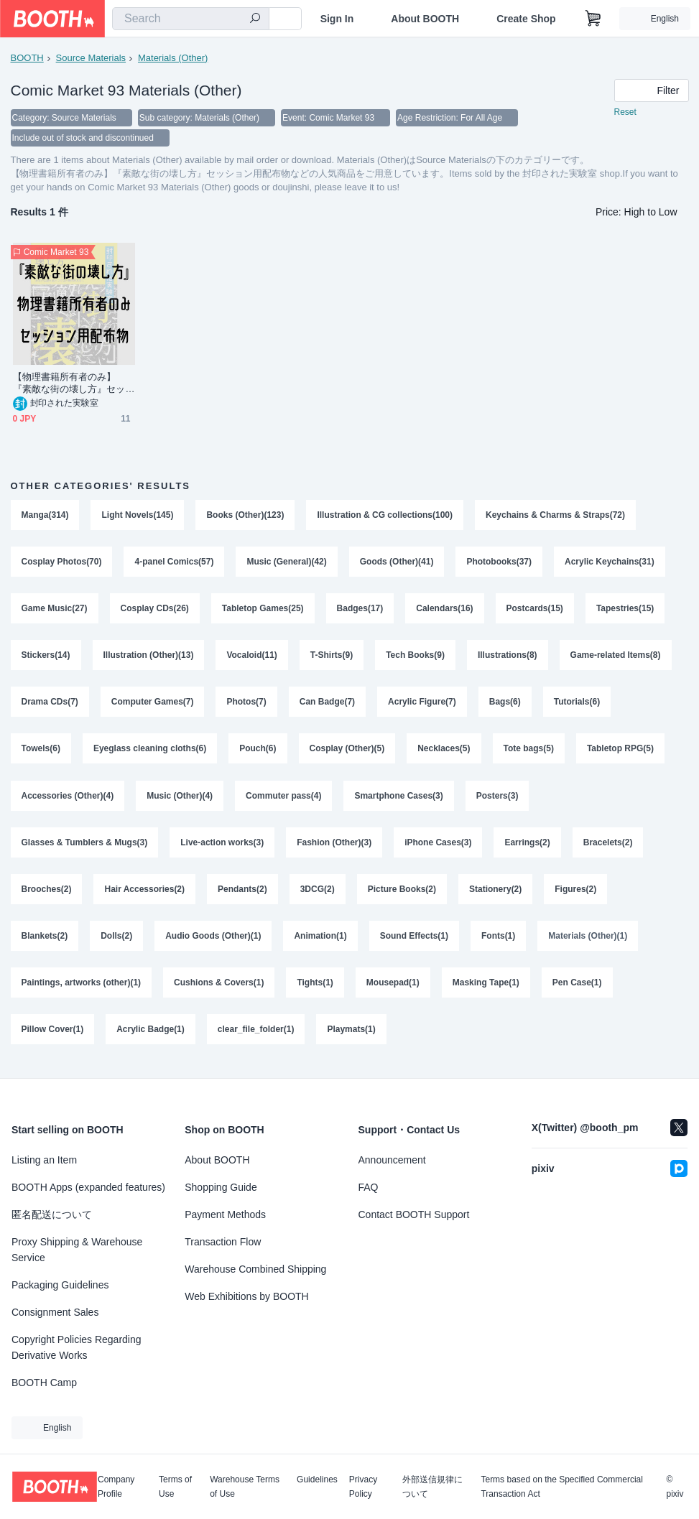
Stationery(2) (495, 894)
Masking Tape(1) (486, 989)
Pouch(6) (257, 752)
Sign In (337, 19)
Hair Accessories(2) (145, 894)
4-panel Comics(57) (174, 562)
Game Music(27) (55, 610)
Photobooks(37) (499, 562)
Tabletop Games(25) (263, 610)
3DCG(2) (317, 894)
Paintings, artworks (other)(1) (82, 989)
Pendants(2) (242, 894)
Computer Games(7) (152, 705)
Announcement (392, 1160)
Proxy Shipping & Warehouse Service (76, 1249)
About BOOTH (425, 19)
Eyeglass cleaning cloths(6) (149, 752)
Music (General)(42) (287, 562)
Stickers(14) (46, 657)
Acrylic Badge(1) (150, 1036)
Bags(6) (505, 705)
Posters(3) (497, 799)
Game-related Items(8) (615, 657)
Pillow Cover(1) (53, 1036)
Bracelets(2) (608, 847)
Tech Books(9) (415, 657)
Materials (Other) (173, 57)
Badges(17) (360, 610)
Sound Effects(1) (414, 942)
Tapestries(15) (625, 610)
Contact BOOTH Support (414, 1214)
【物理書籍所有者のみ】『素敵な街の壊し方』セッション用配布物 (69, 383)
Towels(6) (41, 752)
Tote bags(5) (529, 752)
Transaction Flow (223, 1242)
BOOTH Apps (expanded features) (88, 1187)
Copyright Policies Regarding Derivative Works (76, 1347)
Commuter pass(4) (283, 799)
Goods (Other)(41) (397, 562)
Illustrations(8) (507, 657)
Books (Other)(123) (245, 515)
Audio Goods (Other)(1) (213, 942)
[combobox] (190, 18)
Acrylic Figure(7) (422, 705)
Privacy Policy (363, 1486)
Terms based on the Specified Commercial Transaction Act (561, 1486)
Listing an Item (44, 1160)
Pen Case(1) (577, 989)
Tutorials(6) (577, 705)
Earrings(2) (527, 847)
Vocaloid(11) (252, 657)
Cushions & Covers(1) (219, 989)
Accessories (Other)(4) (68, 799)
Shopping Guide (220, 1187)
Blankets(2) (45, 942)
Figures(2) (576, 894)
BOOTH (27, 57)
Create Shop (525, 19)
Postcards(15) (534, 610)
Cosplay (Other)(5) (347, 752)
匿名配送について (51, 1214)
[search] (255, 19)
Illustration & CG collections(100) (385, 515)
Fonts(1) (498, 942)
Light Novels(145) (138, 515)
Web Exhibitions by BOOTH (246, 1296)
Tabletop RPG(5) (620, 752)
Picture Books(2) (402, 894)
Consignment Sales (54, 1312)
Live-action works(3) (222, 847)
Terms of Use (175, 1486)
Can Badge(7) (327, 705)
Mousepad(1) (393, 989)
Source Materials (91, 57)
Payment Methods (225, 1214)
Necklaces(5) (443, 752)
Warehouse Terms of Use (244, 1486)
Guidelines (317, 1480)
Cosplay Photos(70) (62, 562)
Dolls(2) (116, 942)
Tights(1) (315, 989)
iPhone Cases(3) (437, 847)
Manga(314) (45, 515)
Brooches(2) (47, 894)
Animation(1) (321, 942)
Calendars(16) (444, 610)
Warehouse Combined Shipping (255, 1269)
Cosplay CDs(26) (155, 610)
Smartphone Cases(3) (399, 799)
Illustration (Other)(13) (148, 657)
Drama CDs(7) (50, 705)
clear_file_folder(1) (256, 1036)
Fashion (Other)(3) (334, 847)
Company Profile (116, 1486)
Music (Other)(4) (180, 799)
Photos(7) (247, 705)
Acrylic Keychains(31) (609, 562)
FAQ (368, 1187)
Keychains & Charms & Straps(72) (555, 515)
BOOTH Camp (44, 1382)
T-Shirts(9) (331, 657)
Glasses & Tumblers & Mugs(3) (85, 847)
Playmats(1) (352, 1036)
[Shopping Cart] (593, 18)
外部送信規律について (432, 1486)
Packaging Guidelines (59, 1285)
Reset (625, 112)
